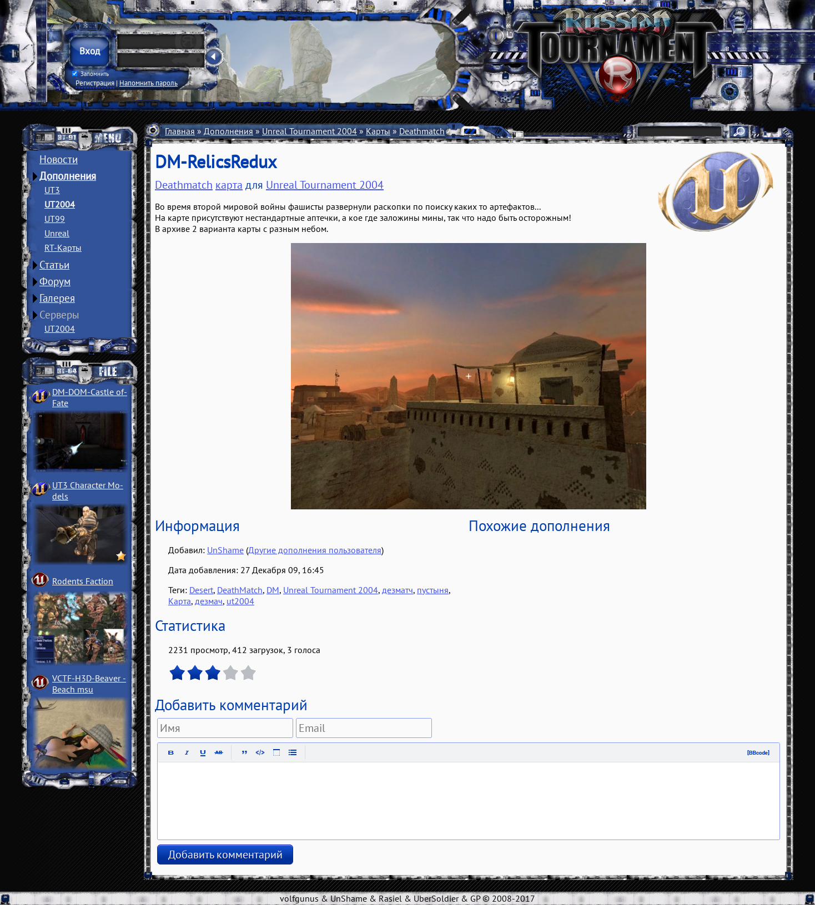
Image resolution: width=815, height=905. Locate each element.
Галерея (57, 298)
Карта (179, 600)
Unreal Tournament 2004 (309, 130)
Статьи (54, 264)
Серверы (59, 314)
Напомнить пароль (148, 83)
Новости (58, 159)
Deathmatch (422, 130)
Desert (201, 589)
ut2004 (240, 600)
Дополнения (67, 176)
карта (229, 185)
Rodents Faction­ (82, 581)
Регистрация (95, 83)
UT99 (54, 218)
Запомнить (90, 74)
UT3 (52, 189)
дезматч (397, 589)
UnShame (225, 549)
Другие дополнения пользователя (314, 549)
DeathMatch (240, 589)
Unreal (56, 233)
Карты (378, 130)
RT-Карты (63, 247)
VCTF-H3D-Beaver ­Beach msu (89, 684)
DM (272, 589)
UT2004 (59, 204)
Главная (180, 130)
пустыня (433, 589)
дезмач (209, 600)
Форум (55, 281)
